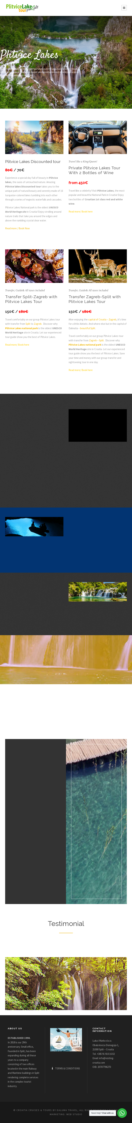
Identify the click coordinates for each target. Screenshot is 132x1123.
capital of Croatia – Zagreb (102, 319)
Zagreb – (94, 340)
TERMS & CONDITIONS (67, 1068)
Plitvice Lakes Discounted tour (32, 161)
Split (28, 323)
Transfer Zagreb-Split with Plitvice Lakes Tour (95, 299)
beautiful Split (87, 328)
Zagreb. (38, 323)
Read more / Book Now (17, 228)
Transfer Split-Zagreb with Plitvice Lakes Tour (31, 299)
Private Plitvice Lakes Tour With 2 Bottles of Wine (94, 170)
